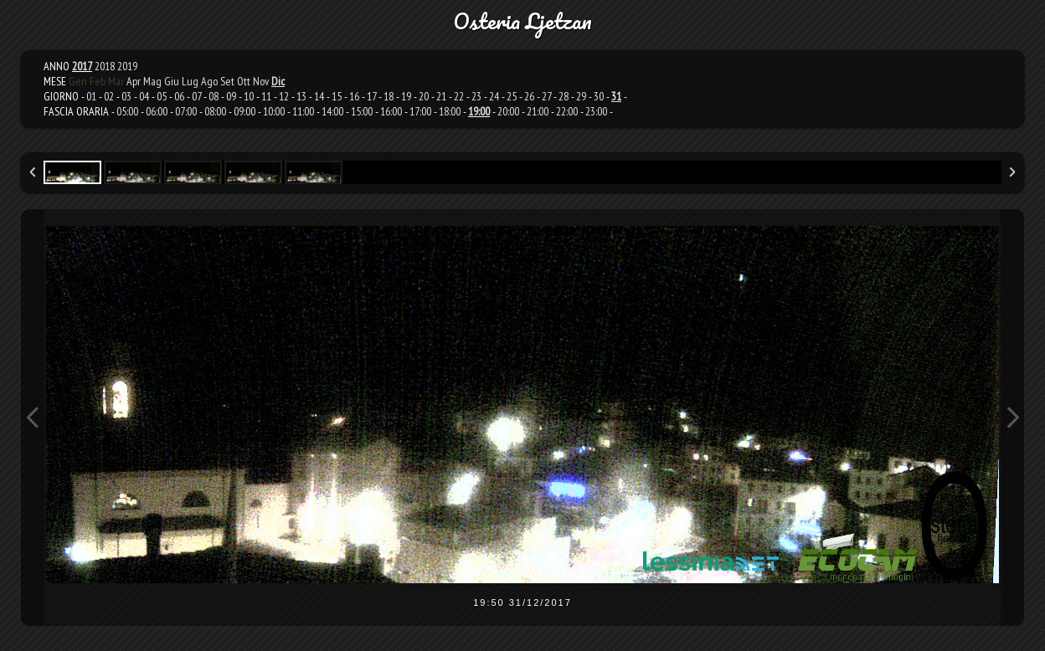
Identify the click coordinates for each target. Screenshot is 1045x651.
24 (494, 96)
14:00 (332, 111)
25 (512, 96)
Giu (171, 81)
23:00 (596, 111)
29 (581, 96)
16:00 (391, 111)
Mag (152, 81)
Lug (190, 81)
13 (301, 96)
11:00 (303, 111)
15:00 (362, 111)
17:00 (420, 111)
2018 (105, 66)
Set (227, 81)
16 (354, 96)
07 (196, 96)
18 (389, 96)
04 (144, 96)
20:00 (508, 111)
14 (319, 96)
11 (266, 96)
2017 (82, 66)
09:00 (244, 111)
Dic (278, 81)
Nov (261, 81)
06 (179, 96)
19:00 (479, 111)
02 (109, 96)
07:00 (186, 111)
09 (231, 96)
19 (406, 96)
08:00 (215, 111)
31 (616, 96)
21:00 (537, 111)
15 (337, 96)
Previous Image (32, 417)
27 (546, 96)
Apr (133, 81)
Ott (243, 81)
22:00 (567, 111)
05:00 (127, 111)
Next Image (1012, 417)
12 (284, 96)
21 (441, 96)
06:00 (156, 111)
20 (424, 96)
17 (371, 96)
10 (249, 96)
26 (529, 96)
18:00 (450, 111)
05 (162, 96)
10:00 (274, 111)
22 (459, 96)
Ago (209, 81)
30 (599, 96)
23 (476, 96)
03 (126, 96)
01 (91, 96)
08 (213, 96)
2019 (127, 66)
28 (564, 96)
